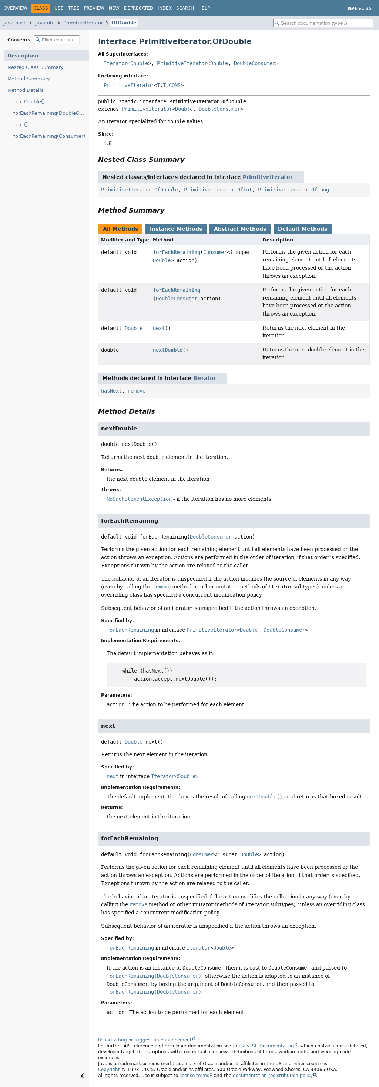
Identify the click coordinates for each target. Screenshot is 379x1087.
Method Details (25, 90)
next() (20, 124)
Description (22, 56)
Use (59, 8)
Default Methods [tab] (302, 229)
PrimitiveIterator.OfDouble (139, 190)
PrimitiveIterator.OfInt (218, 190)
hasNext (111, 391)
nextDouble (167, 350)
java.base (15, 23)
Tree (74, 8)
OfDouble (124, 23)
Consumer (215, 252)
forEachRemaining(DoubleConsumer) (51, 113)
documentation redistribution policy (273, 1075)
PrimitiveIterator (83, 23)
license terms (194, 1075)
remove (136, 391)
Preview (94, 8)
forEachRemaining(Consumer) (49, 136)
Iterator (115, 63)
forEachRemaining (176, 252)
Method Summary (28, 78)
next (159, 328)
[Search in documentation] (323, 23)
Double (139, 63)
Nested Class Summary (35, 67)
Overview (15, 8)
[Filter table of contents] (57, 39)
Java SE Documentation (267, 1045)
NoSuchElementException (139, 499)
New (114, 8)
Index (165, 8)
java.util (45, 23)
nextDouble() (29, 101)
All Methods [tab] (120, 229)
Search (185, 8)
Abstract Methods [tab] (240, 229)
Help (204, 8)
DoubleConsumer (254, 63)
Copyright (109, 1069)
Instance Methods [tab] (176, 229)
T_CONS (172, 85)
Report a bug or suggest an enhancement (145, 1040)
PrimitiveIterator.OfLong (293, 190)
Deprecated (138, 8)
